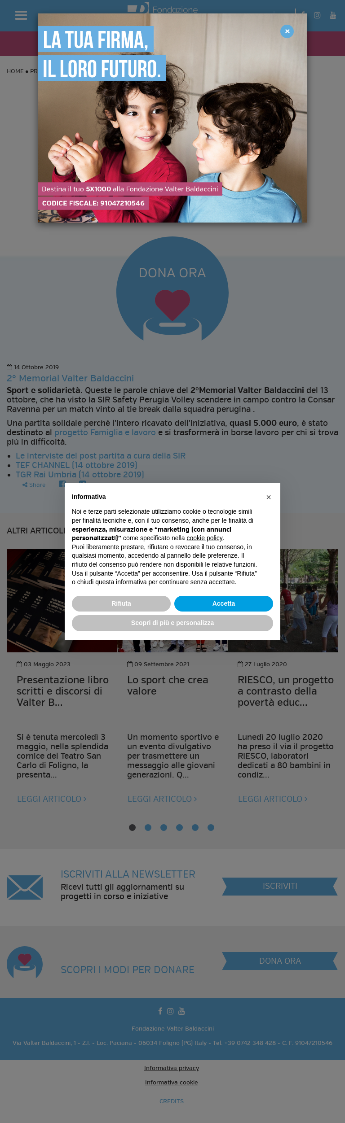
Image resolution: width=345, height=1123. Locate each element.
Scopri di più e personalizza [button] (172, 622)
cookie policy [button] (205, 538)
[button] (268, 497)
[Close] (287, 31)
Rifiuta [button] (121, 603)
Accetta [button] (223, 603)
